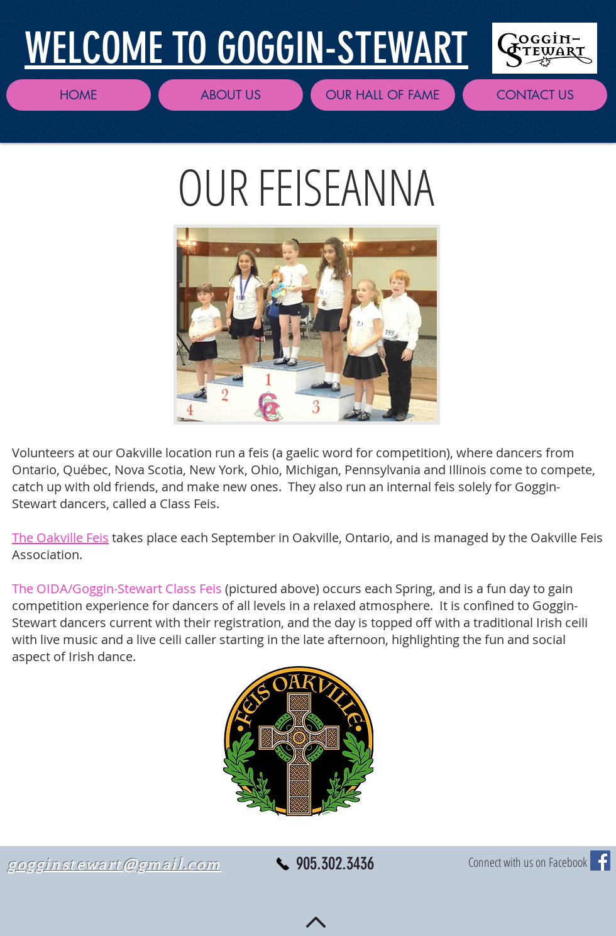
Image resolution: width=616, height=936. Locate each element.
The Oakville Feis (60, 537)
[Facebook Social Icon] (600, 860)
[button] (230, 95)
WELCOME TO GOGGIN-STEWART (246, 48)
